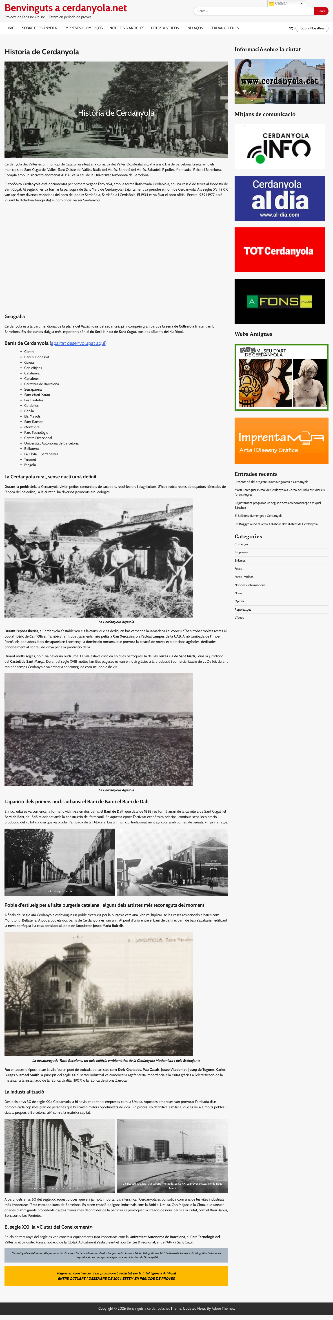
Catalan (278, 3)
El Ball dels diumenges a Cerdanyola (258, 516)
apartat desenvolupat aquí (78, 343)
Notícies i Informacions (250, 585)
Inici (11, 28)
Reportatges (243, 609)
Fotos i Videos (244, 577)
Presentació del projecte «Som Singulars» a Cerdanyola (272, 482)
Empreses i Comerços (83, 28)
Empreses (241, 552)
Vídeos (239, 618)
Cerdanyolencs (224, 28)
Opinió (239, 601)
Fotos (238, 569)
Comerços (241, 544)
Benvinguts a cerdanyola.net (65, 8)
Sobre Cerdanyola (39, 28)
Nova (238, 593)
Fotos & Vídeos (165, 28)
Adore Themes (223, 1308)
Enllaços (194, 28)
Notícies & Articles (126, 28)
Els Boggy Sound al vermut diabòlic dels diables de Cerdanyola (276, 524)
